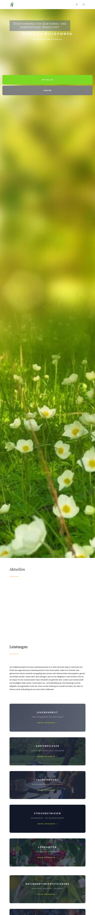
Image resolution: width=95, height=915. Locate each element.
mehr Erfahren (46, 723)
